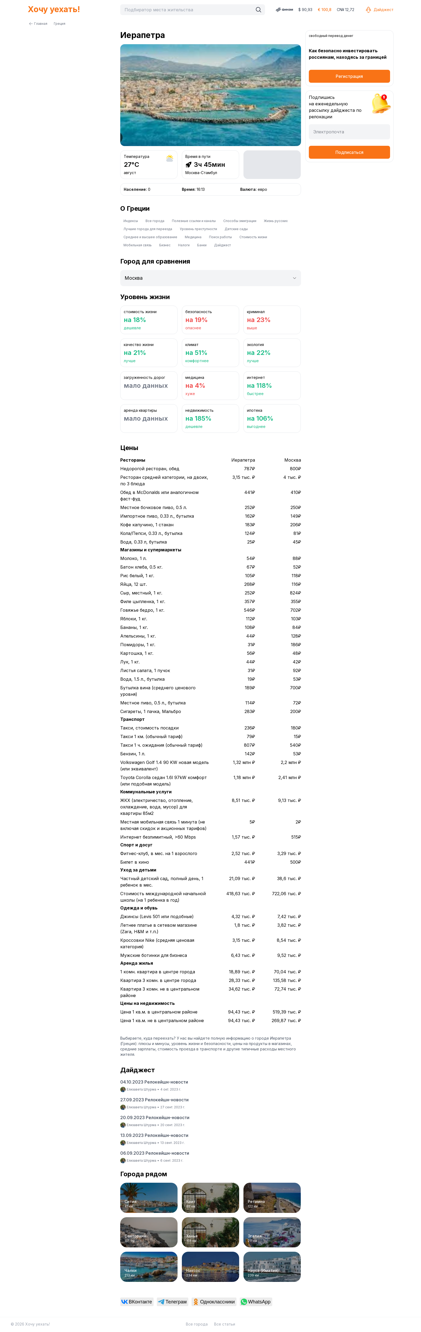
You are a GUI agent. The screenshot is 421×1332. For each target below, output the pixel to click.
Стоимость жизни (253, 237)
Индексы (130, 221)
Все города (155, 221)
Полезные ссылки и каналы (194, 221)
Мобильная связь (137, 245)
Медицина (193, 237)
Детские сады (236, 229)
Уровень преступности (198, 229)
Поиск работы (220, 237)
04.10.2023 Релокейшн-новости (154, 1082)
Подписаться (349, 152)
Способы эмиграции (239, 221)
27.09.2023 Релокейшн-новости (154, 1099)
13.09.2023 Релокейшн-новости (154, 1135)
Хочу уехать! (54, 9)
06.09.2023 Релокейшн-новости (154, 1153)
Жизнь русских (276, 221)
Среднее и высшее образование (150, 237)
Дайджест (379, 9)
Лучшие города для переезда (147, 229)
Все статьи (224, 1324)
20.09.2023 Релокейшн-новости (154, 1117)
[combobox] (188, 10)
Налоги (184, 245)
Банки (202, 245)
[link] (137, 1302)
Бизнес (165, 245)
